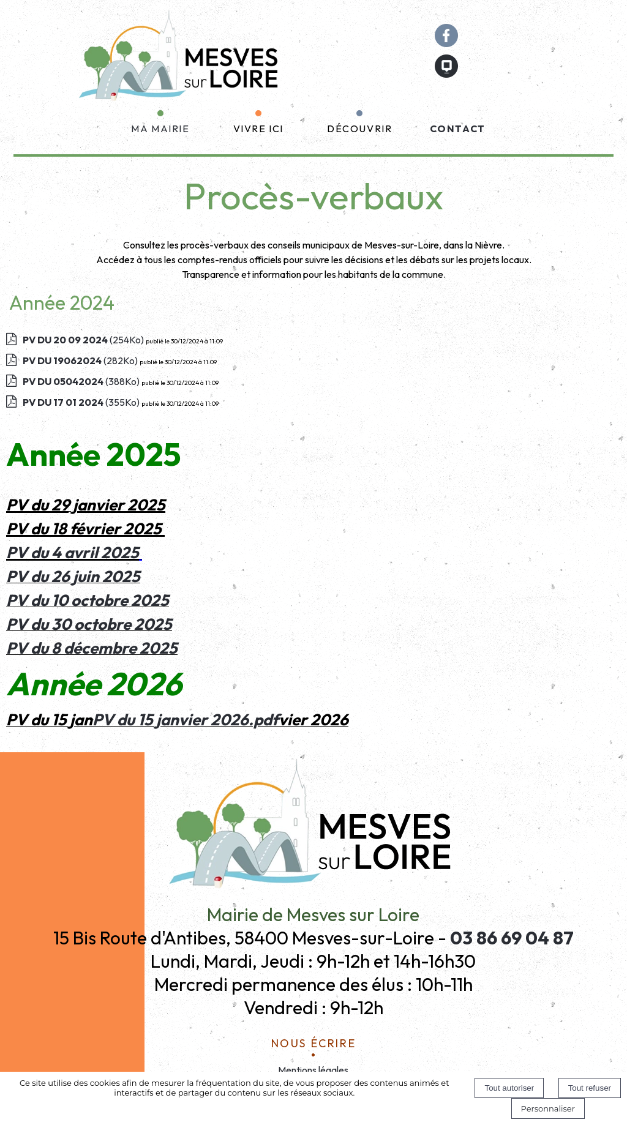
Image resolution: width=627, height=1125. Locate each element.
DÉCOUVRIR (359, 128)
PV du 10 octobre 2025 (87, 600)
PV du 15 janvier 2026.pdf (185, 719)
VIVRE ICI (258, 128)
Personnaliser (548, 1108)
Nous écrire (313, 1041)
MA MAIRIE (160, 128)
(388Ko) (82, 381)
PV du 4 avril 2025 (72, 552)
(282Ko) (81, 360)
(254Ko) (84, 340)
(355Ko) (82, 402)
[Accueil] (180, 60)
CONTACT (458, 128)
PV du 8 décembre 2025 (92, 648)
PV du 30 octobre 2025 (89, 624)
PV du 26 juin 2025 (73, 576)
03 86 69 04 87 (512, 937)
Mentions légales (313, 1070)
